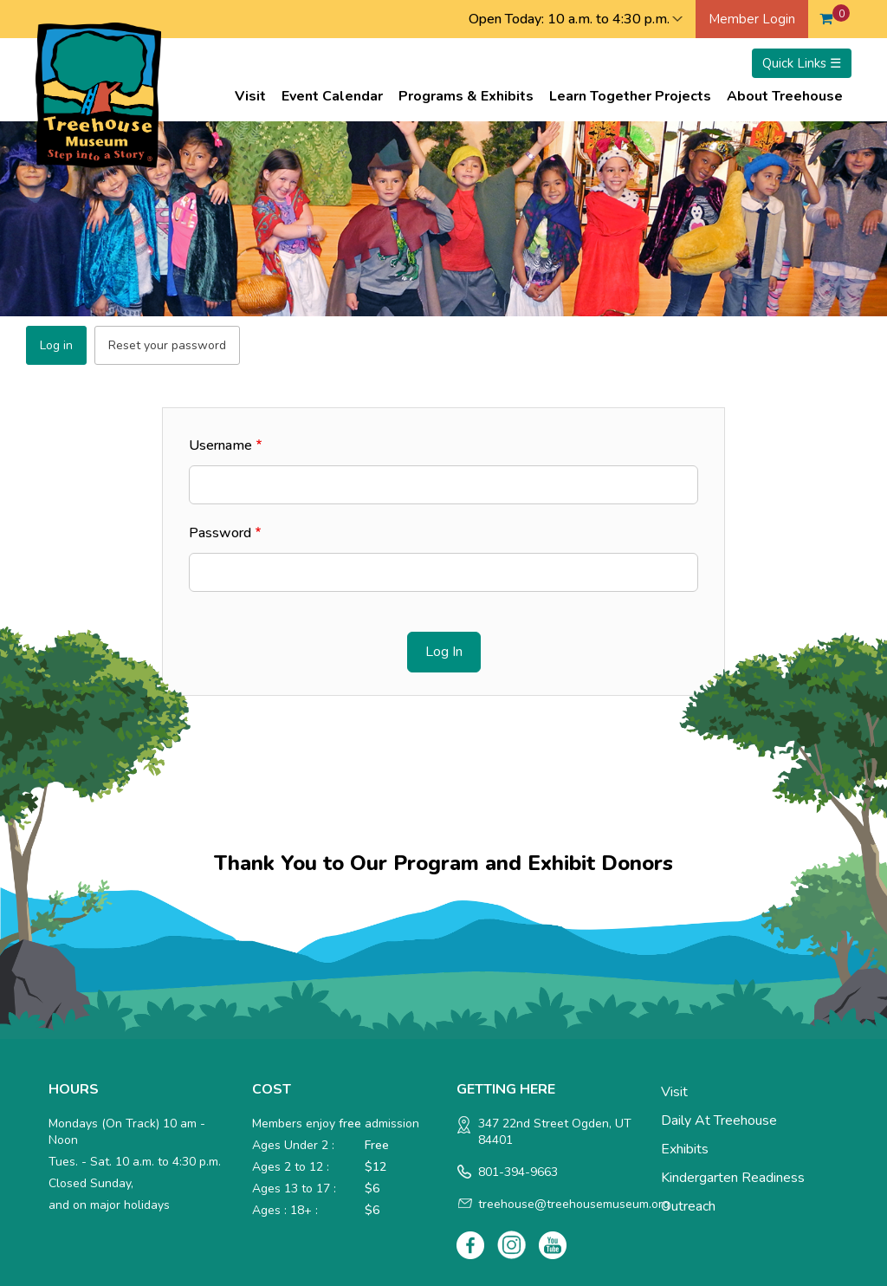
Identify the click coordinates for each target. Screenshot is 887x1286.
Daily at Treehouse (719, 1120)
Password (220, 532)
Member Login (752, 19)
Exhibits (685, 1149)
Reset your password (167, 345)
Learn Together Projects (630, 96)
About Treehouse (785, 96)
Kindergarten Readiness (733, 1177)
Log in (56, 345)
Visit (250, 96)
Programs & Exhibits (466, 96)
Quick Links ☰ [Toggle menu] (801, 63)
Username (220, 445)
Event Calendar (332, 96)
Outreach (688, 1206)
